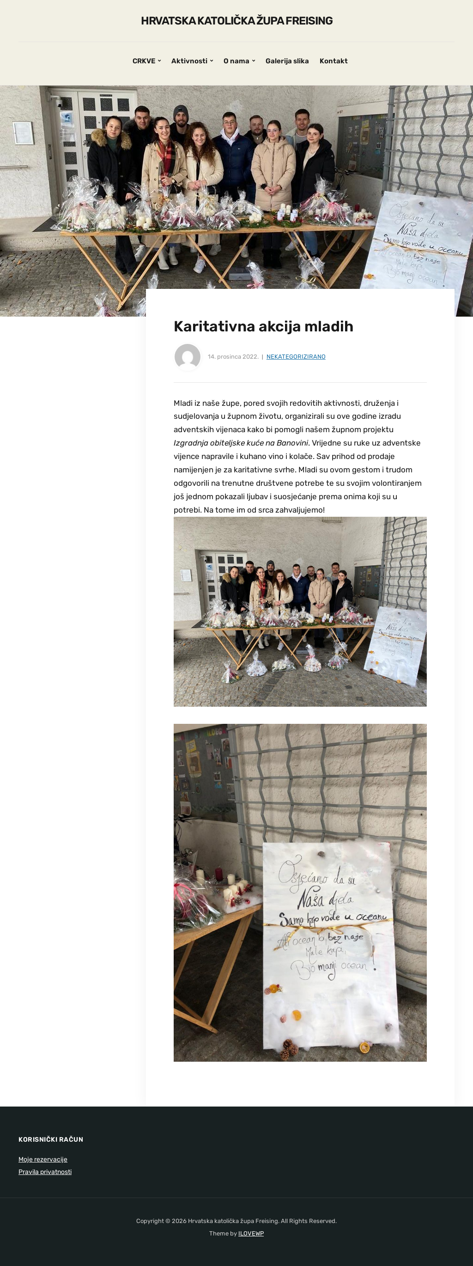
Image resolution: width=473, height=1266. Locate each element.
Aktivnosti (189, 61)
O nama (236, 61)
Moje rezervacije (42, 1159)
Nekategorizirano (296, 356)
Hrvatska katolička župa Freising (237, 20)
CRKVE (144, 61)
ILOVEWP (251, 1233)
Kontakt (334, 61)
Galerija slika (287, 61)
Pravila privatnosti (45, 1172)
